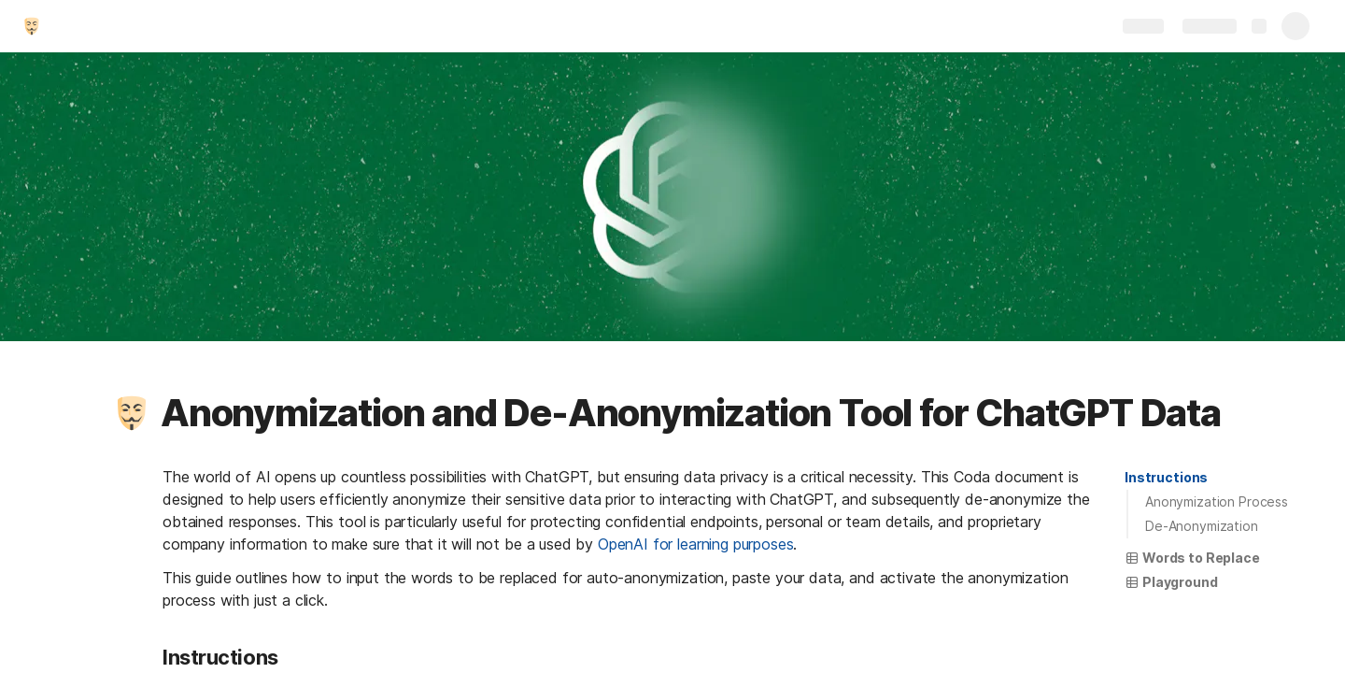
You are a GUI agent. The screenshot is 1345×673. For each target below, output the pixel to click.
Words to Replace (1192, 558)
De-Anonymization (1201, 526)
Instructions (1166, 477)
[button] (131, 413)
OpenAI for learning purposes (696, 544)
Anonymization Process (1216, 501)
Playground (1171, 582)
